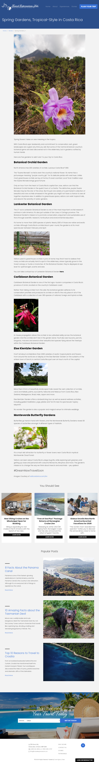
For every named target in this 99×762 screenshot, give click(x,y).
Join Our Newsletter (85, 760)
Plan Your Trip (88, 6)
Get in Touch (70, 720)
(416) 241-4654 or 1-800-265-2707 (41, 749)
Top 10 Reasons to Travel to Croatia (22, 654)
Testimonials (62, 754)
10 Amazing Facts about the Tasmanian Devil (22, 612)
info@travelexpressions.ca (38, 751)
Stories (74, 6)
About (55, 6)
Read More (9, 590)
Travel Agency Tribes (59, 759)
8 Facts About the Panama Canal (22, 569)
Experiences (64, 6)
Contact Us (62, 747)
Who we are (62, 744)
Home (48, 6)
